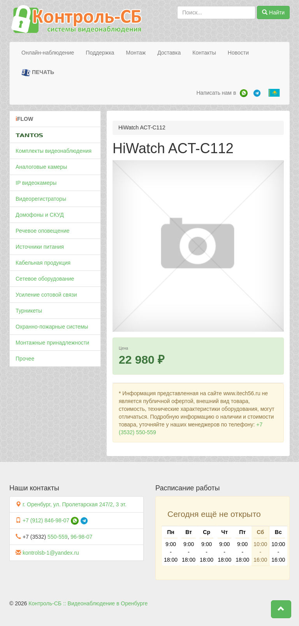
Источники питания (40, 247)
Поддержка (100, 53)
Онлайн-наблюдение (47, 53)
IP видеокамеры (36, 183)
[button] (281, 609)
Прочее (25, 358)
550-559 (57, 537)
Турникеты (29, 311)
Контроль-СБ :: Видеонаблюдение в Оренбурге (88, 603)
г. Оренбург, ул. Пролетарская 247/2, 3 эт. (75, 504)
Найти (273, 12)
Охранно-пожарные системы (52, 327)
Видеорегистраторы (41, 199)
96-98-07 (81, 537)
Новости (238, 53)
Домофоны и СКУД (40, 215)
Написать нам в (216, 93)
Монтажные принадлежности (52, 343)
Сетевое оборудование (45, 279)
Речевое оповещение (43, 231)
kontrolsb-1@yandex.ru (51, 553)
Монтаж (136, 53)
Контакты (204, 53)
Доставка (169, 53)
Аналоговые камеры (41, 167)
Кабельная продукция (43, 263)
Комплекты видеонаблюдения (53, 151)
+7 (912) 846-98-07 (46, 520)
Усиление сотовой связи (46, 295)
